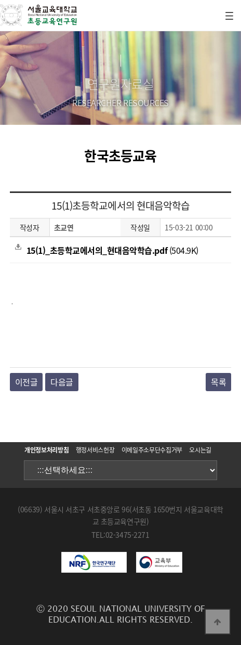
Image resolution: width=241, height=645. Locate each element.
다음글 (61, 382)
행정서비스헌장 (95, 450)
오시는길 (200, 450)
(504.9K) (106, 250)
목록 (218, 382)
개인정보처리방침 (46, 450)
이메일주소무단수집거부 (152, 450)
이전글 (26, 382)
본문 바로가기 (0, 0)
